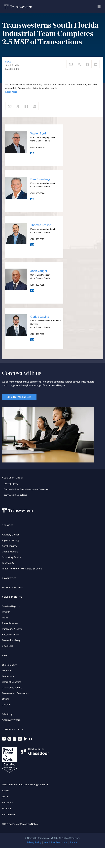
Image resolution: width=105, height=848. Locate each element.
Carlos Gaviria (39, 316)
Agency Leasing (10, 540)
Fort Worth (7, 802)
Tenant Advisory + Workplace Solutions (22, 568)
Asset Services (9, 546)
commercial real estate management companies (26, 489)
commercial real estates (15, 495)
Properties (9, 578)
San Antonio (8, 814)
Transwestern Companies (15, 693)
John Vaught (38, 271)
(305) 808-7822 (37, 285)
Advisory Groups (10, 534)
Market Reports (12, 587)
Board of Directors (11, 682)
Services (7, 525)
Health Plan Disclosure (55, 842)
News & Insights (12, 597)
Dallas (5, 796)
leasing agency (11, 483)
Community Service (12, 687)
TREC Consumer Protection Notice (20, 824)
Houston (6, 808)
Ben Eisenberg (40, 179)
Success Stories (10, 634)
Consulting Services (12, 557)
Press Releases (10, 623)
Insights (6, 612)
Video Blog (7, 646)
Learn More (11, 92)
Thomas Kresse (40, 225)
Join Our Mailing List (19, 397)
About (6, 655)
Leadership (8, 676)
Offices (5, 699)
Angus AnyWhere (11, 720)
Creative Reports (11, 606)
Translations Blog (11, 640)
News (8, 61)
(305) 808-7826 (37, 193)
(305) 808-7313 (37, 334)
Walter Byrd (38, 133)
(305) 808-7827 (37, 239)
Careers (6, 704)
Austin (5, 790)
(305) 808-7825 (37, 147)
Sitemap (74, 842)
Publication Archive (12, 629)
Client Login (8, 714)
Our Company (9, 665)
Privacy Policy (34, 842)
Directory (6, 670)
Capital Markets (10, 551)
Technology (8, 563)
